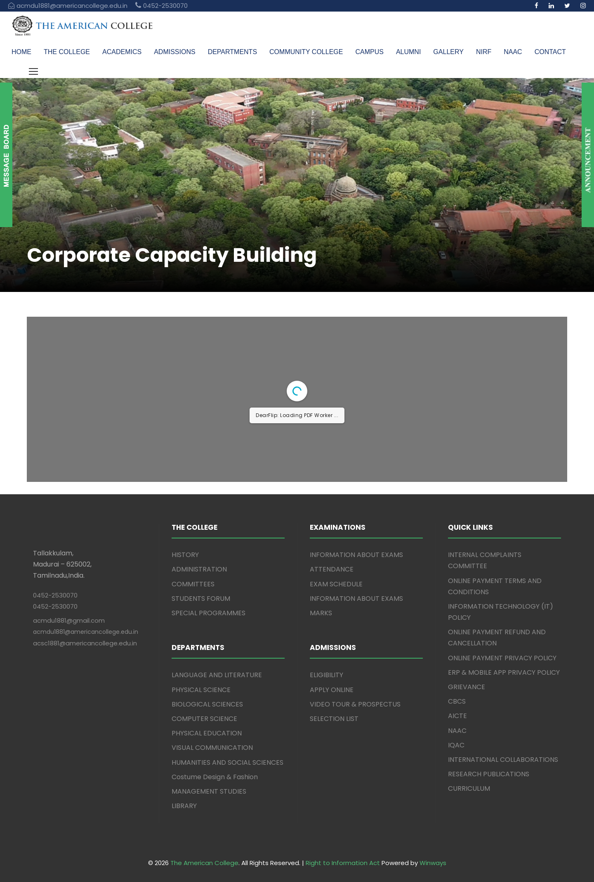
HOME (21, 51)
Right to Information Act (343, 862)
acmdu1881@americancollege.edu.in (85, 632)
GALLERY (448, 51)
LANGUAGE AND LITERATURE (217, 675)
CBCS (457, 701)
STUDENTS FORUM (201, 598)
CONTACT (550, 51)
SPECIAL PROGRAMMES (208, 613)
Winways (433, 862)
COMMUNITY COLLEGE (306, 51)
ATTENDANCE (332, 569)
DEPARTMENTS (232, 51)
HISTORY (185, 555)
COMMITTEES (193, 584)
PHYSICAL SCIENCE (201, 690)
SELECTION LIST (334, 718)
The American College (204, 862)
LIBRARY (184, 806)
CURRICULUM (469, 788)
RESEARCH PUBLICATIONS (488, 774)
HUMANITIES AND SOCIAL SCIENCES (227, 762)
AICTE (457, 716)
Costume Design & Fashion (215, 777)
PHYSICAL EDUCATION (207, 733)
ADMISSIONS (174, 51)
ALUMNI (408, 51)
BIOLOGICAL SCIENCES (207, 704)
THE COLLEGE (67, 51)
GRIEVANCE (466, 687)
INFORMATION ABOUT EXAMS (356, 555)
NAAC (513, 51)
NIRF (483, 51)
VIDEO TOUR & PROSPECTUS (355, 704)
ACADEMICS (121, 51)
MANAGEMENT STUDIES (209, 791)
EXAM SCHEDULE (336, 584)
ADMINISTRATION (199, 569)
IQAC (456, 745)
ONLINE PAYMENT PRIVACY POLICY (502, 658)
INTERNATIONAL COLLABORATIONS (503, 759)
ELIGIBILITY (326, 675)
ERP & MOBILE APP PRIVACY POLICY (504, 672)
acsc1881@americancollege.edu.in (85, 643)
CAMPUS (369, 51)
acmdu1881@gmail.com (69, 620)
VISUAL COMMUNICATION (212, 747)
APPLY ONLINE (332, 690)
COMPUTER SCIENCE (204, 718)
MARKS (321, 613)
